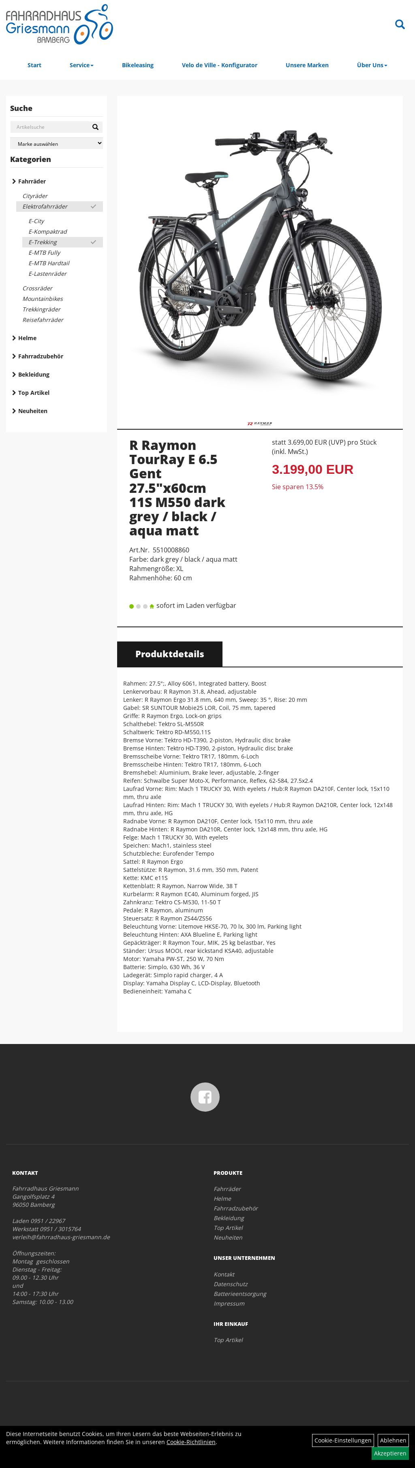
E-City (36, 221)
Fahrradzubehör (40, 356)
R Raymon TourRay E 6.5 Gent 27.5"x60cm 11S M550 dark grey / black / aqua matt (177, 487)
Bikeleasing (138, 65)
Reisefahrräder (42, 320)
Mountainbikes (42, 299)
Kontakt (224, 1274)
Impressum (229, 1303)
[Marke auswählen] (56, 143)
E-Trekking (42, 242)
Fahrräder (32, 181)
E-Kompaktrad (47, 231)
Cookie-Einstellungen (343, 1440)
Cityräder (34, 196)
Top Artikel (33, 392)
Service (82, 65)
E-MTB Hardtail (48, 263)
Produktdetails (169, 654)
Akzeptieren (390, 1453)
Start (34, 65)
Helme (27, 338)
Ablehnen (393, 1440)
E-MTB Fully (44, 252)
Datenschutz (231, 1284)
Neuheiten (32, 411)
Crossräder (37, 288)
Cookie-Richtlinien (191, 1442)
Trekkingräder (41, 309)
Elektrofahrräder (44, 206)
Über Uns (372, 65)
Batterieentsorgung (240, 1294)
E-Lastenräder (47, 273)
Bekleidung (33, 374)
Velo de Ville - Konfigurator (219, 65)
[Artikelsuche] (400, 25)
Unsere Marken (307, 65)
